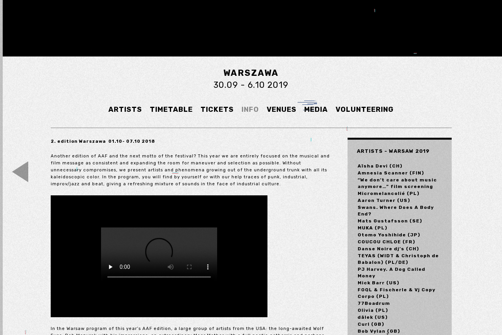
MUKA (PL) (372, 228)
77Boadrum (374, 303)
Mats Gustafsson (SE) (390, 221)
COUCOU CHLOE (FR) (386, 241)
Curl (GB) (371, 324)
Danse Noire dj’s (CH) (388, 248)
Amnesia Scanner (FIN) (391, 173)
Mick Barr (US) (378, 282)
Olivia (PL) (373, 310)
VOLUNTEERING (365, 109)
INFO (250, 109)
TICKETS (217, 109)
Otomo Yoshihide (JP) (389, 235)
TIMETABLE (171, 109)
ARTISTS (125, 109)
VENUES (281, 109)
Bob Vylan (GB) (379, 331)
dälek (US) (373, 317)
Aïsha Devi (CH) (380, 166)
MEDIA (316, 109)
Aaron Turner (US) (384, 200)
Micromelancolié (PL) (389, 193)
